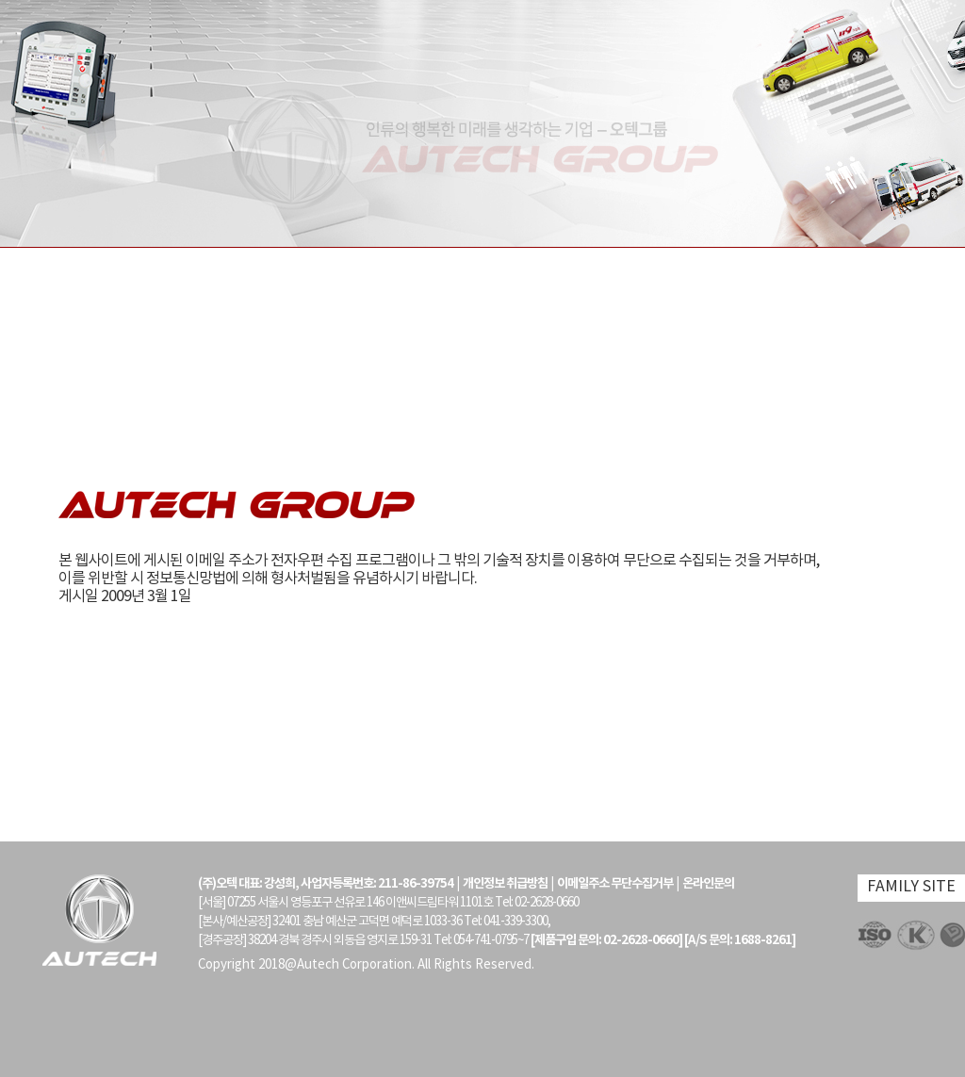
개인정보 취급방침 (505, 883)
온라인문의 (708, 883)
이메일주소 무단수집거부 (615, 883)
